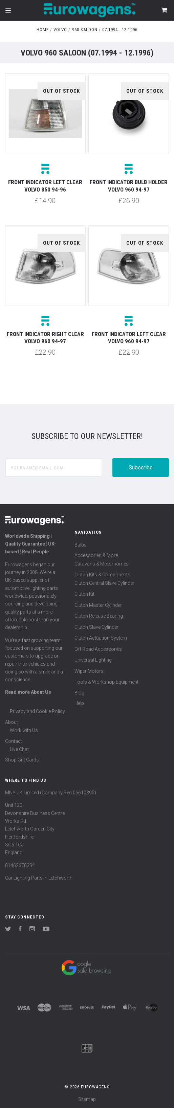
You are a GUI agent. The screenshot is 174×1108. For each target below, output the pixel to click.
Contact (13, 741)
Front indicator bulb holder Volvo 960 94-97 (129, 186)
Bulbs (80, 545)
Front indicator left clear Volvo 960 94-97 (129, 338)
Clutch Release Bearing (98, 616)
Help (79, 703)
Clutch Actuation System (100, 638)
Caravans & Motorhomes (101, 564)
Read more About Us (28, 692)
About (11, 722)
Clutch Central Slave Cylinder (104, 583)
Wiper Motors (89, 671)
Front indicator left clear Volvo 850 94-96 (45, 186)
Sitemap (87, 1099)
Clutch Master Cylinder (98, 605)
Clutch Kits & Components (102, 574)
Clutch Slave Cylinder (96, 627)
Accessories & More (96, 555)
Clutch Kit (84, 594)
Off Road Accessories (98, 649)
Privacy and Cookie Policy (37, 711)
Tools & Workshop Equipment (106, 682)
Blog (79, 692)
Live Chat (19, 749)
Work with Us (24, 730)
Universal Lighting (93, 660)
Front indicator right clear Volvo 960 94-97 (45, 338)
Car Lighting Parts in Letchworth (38, 878)
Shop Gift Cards (22, 759)
